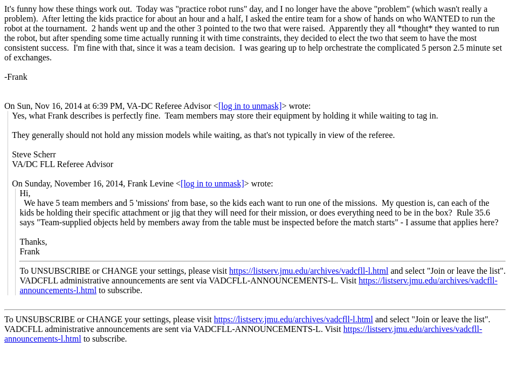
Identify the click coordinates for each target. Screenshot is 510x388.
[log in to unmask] (250, 105)
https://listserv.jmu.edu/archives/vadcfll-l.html (308, 270)
